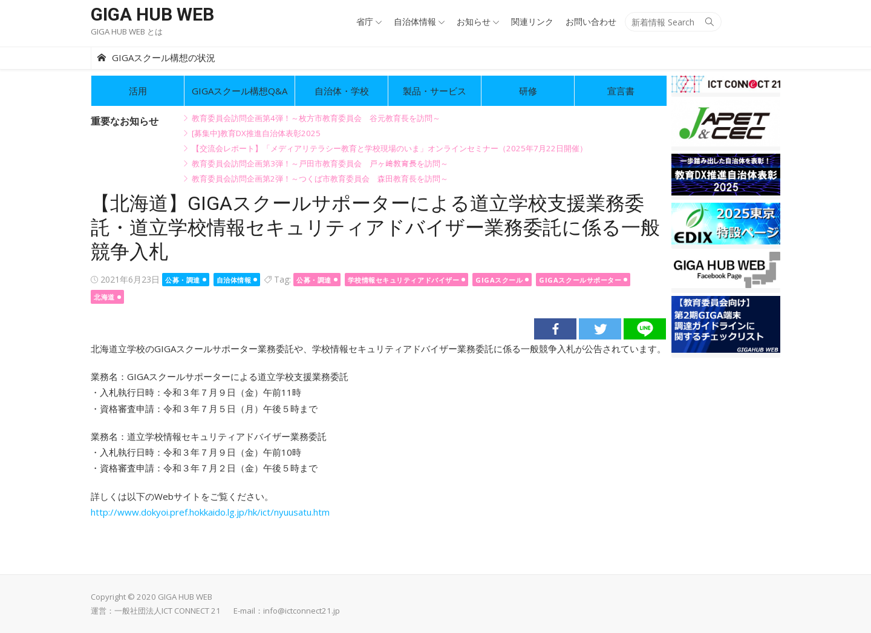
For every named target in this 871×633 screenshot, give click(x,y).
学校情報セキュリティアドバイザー (404, 279)
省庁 (364, 21)
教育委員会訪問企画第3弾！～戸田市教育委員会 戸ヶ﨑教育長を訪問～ (320, 163)
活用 (138, 91)
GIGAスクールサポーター (580, 279)
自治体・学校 (342, 91)
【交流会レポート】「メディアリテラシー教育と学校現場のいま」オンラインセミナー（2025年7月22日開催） (389, 148)
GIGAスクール (499, 279)
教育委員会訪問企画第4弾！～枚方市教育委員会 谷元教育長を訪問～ (316, 118)
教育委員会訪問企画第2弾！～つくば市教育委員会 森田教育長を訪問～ (320, 178)
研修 (528, 91)
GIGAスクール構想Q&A (239, 91)
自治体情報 (415, 21)
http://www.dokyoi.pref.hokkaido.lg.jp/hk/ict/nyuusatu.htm (210, 512)
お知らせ (474, 21)
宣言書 (620, 91)
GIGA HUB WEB (152, 14)
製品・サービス (434, 91)
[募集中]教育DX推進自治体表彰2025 (256, 133)
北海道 (104, 296)
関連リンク (532, 21)
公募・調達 (182, 279)
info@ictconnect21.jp (301, 610)
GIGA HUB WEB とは (127, 31)
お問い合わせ (591, 21)
